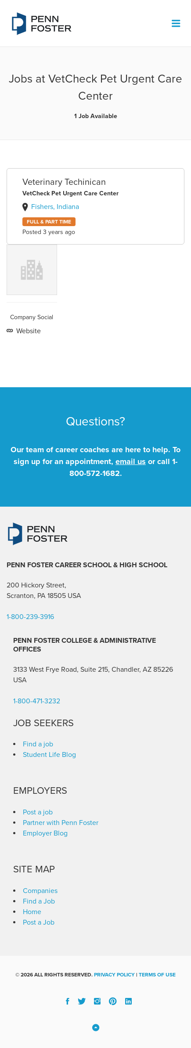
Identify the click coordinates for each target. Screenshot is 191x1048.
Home (32, 912)
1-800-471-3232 (36, 701)
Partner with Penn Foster (60, 822)
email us (130, 461)
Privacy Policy (114, 975)
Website (27, 331)
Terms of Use (157, 975)
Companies (40, 890)
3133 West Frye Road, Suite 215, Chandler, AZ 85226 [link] (93, 669)
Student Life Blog (49, 754)
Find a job (38, 744)
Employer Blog (45, 833)
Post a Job (38, 922)
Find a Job (39, 901)
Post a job (38, 812)
